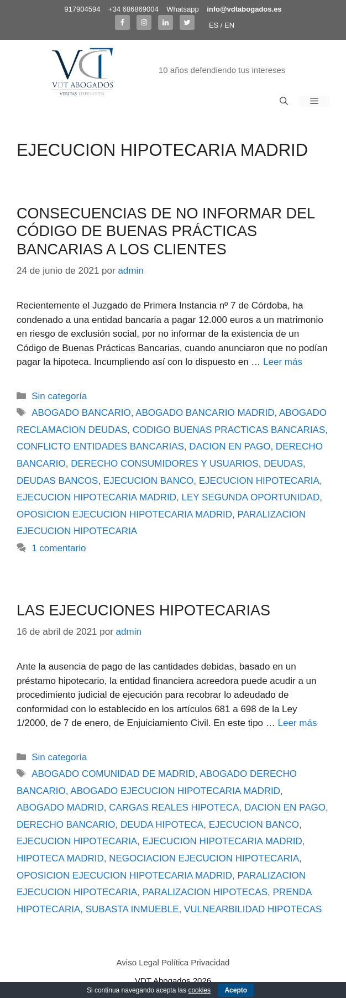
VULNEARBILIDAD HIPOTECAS (253, 909)
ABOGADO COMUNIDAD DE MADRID (113, 774)
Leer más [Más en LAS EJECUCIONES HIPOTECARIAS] (297, 723)
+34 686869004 (133, 9)
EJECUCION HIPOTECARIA (259, 481)
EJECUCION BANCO (148, 481)
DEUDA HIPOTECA (161, 824)
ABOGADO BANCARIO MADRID (204, 412)
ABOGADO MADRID (60, 807)
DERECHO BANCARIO (66, 824)
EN (229, 25)
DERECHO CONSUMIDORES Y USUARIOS (164, 463)
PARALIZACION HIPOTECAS (205, 892)
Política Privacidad (195, 962)
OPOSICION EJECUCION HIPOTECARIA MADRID (124, 514)
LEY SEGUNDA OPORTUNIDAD (251, 497)
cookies (199, 990)
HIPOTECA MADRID (60, 858)
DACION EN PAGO (229, 446)
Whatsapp (182, 9)
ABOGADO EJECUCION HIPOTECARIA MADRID (175, 791)
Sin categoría (59, 396)
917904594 (82, 9)
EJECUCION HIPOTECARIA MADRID (96, 497)
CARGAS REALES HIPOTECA (174, 807)
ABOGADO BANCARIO (81, 412)
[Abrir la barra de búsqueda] (284, 101)
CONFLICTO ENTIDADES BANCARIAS (100, 446)
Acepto (235, 990)
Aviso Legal (138, 962)
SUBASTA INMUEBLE (132, 909)
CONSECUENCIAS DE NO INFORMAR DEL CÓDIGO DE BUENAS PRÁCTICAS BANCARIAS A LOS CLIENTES (165, 231)
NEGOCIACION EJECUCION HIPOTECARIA (204, 858)
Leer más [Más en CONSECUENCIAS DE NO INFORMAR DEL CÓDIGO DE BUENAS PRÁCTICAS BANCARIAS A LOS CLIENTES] (282, 362)
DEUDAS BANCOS (57, 481)
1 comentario (59, 548)
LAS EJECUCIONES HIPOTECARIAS (143, 610)
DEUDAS (283, 463)
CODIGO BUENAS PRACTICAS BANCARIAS (229, 430)
